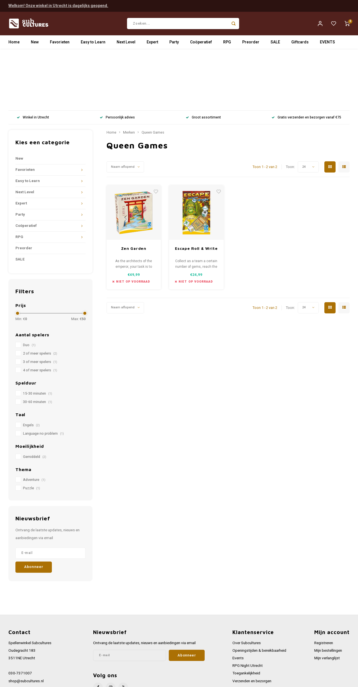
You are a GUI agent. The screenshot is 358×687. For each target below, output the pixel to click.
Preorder (250, 43)
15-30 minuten (37, 338)
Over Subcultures (246, 588)
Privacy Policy (243, 649)
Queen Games (153, 77)
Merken (129, 77)
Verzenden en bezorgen (251, 626)
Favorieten (60, 43)
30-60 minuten (37, 347)
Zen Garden (133, 193)
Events (238, 603)
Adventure (34, 424)
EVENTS (327, 43)
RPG (227, 43)
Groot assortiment (203, 62)
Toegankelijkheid (246, 618)
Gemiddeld (34, 401)
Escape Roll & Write (196, 193)
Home (14, 43)
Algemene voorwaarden (252, 641)
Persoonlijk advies (117, 62)
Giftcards (300, 43)
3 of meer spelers (40, 306)
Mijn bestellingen (328, 595)
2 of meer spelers (40, 298)
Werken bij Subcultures (251, 633)
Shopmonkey (121, 681)
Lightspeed (84, 681)
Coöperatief (201, 43)
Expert (152, 43)
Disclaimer (241, 656)
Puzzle (31, 433)
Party (174, 43)
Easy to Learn (93, 43)
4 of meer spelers (40, 315)
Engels (31, 370)
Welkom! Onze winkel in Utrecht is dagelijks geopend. (58, 5)
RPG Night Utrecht (247, 611)
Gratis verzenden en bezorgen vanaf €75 (306, 62)
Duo (29, 290)
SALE (275, 43)
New (35, 43)
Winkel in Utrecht (33, 62)
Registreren (323, 588)
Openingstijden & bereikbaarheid (259, 595)
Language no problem (43, 378)
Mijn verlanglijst (327, 603)
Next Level (126, 43)
